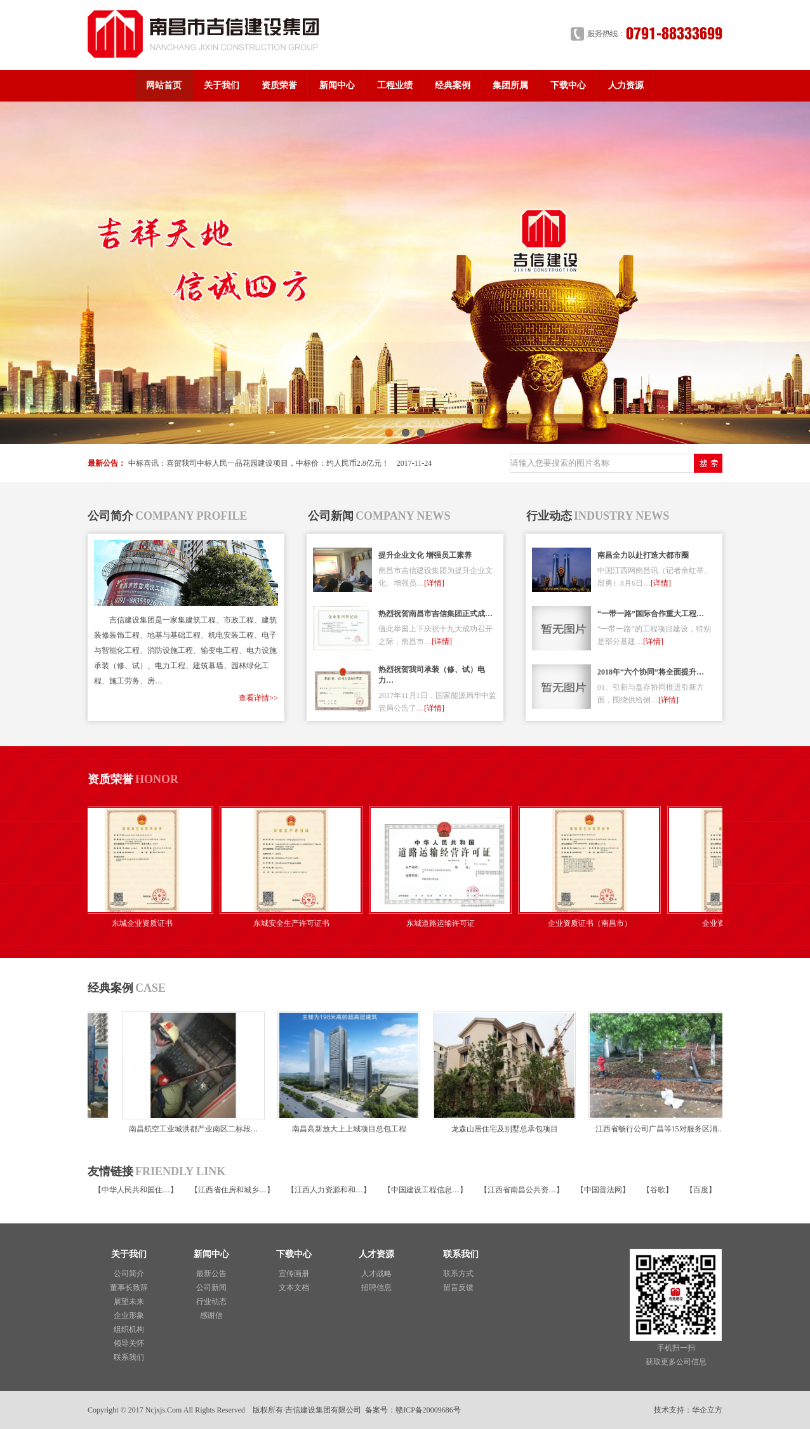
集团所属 (510, 85)
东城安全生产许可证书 (296, 923)
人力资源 (626, 85)
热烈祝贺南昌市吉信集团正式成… (435, 613)
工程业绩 (395, 85)
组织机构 (129, 1329)
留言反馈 (458, 1287)
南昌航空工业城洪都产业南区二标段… (190, 1128)
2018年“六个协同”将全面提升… (650, 672)
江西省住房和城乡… (232, 1189)
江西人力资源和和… (329, 1189)
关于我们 (221, 85)
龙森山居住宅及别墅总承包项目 (501, 1128)
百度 (700, 1189)
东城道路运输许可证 (445, 923)
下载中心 (568, 85)
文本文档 (294, 1287)
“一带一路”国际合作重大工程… (650, 613)
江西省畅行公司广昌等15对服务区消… (657, 1128)
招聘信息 (376, 1287)
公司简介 (129, 1273)
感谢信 (211, 1315)
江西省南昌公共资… (522, 1189)
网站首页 (164, 85)
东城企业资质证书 (146, 923)
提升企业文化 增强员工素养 (425, 555)
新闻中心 (337, 85)
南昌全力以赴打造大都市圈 (643, 555)
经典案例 (452, 85)
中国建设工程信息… (425, 1189)
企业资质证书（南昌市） (594, 923)
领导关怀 (129, 1343)
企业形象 (129, 1315)
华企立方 (707, 1410)
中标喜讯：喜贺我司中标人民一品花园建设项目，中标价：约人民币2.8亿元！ (258, 463)
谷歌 (657, 1189)
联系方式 (458, 1273)
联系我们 (129, 1357)
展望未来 (129, 1301)
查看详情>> (258, 698)
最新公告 (211, 1273)
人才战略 (376, 1273)
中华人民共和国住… (136, 1189)
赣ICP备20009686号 (428, 1410)
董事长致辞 (129, 1287)
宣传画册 (294, 1273)
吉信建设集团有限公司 (323, 1410)
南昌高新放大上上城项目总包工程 (346, 1128)
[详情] (434, 583)
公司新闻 (211, 1287)
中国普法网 (603, 1189)
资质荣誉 (279, 85)
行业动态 (211, 1301)
